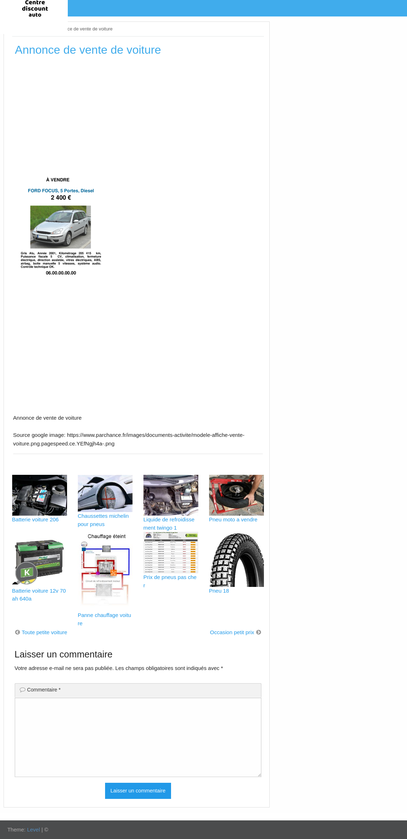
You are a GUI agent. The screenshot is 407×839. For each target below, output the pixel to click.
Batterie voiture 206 (35, 519)
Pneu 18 (219, 591)
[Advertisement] (138, 114)
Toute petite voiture (44, 632)
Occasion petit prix (232, 632)
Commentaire (44, 690)
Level (33, 829)
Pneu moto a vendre (233, 519)
